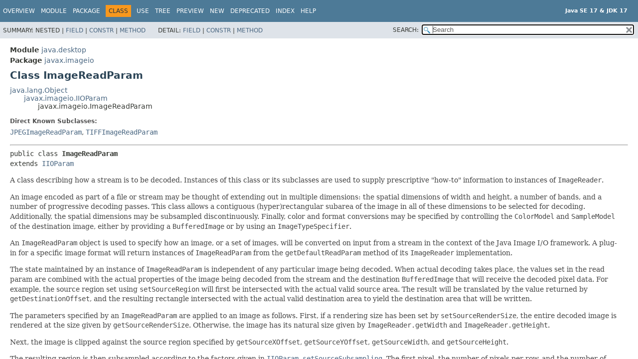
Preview (190, 10)
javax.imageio (69, 60)
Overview (19, 10)
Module (54, 10)
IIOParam (58, 164)
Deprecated (250, 10)
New (217, 10)
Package (86, 10)
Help (308, 10)
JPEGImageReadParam (46, 132)
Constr (101, 30)
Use (143, 10)
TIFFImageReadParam (122, 132)
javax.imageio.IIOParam (66, 98)
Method (133, 30)
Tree (162, 10)
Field (74, 30)
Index (285, 10)
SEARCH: (406, 29)
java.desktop (63, 50)
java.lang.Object (38, 90)
